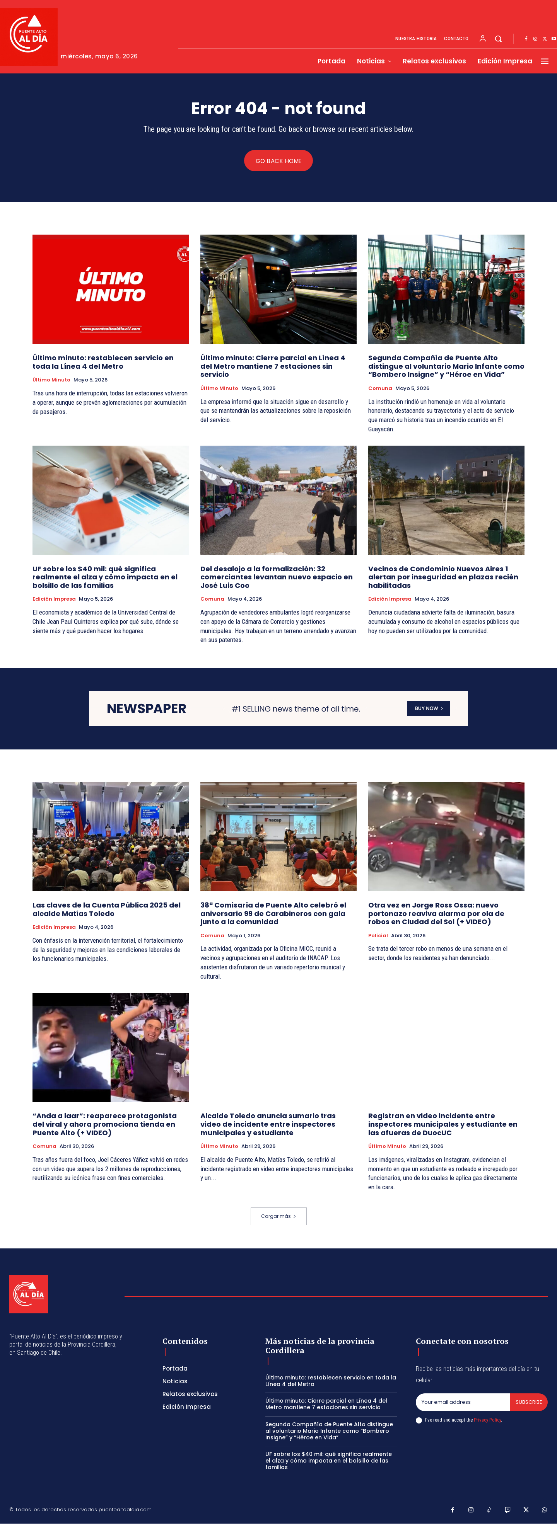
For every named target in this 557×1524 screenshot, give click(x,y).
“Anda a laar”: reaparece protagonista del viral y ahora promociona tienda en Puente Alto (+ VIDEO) (104, 1124)
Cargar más (278, 1216)
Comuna (380, 389)
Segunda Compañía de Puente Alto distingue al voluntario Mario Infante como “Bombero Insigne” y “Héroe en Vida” (446, 366)
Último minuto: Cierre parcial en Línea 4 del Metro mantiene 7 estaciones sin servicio (272, 366)
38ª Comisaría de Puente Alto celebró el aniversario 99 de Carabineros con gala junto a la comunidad (273, 914)
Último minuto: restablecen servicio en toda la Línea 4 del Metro (103, 362)
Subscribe (528, 1402)
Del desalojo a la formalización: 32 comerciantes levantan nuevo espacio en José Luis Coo (276, 577)
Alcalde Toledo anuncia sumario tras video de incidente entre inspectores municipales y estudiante (268, 1124)
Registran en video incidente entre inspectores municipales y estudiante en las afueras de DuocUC (443, 1124)
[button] (498, 38)
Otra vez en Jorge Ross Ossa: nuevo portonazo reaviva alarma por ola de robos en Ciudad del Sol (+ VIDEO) (436, 914)
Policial (378, 936)
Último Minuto (51, 380)
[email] (462, 1403)
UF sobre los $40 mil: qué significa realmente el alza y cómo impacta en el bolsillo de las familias (105, 577)
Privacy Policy (487, 1420)
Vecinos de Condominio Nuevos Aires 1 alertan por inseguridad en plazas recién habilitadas (443, 577)
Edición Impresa (54, 599)
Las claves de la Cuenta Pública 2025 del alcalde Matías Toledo (106, 910)
